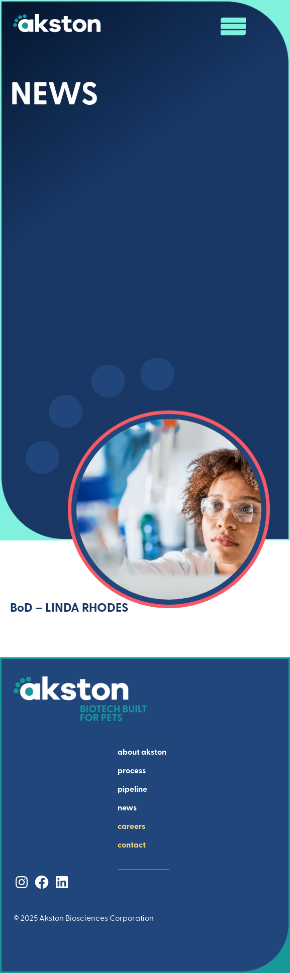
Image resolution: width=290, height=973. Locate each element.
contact (132, 846)
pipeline (132, 790)
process (132, 771)
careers (131, 827)
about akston (142, 753)
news (127, 808)
